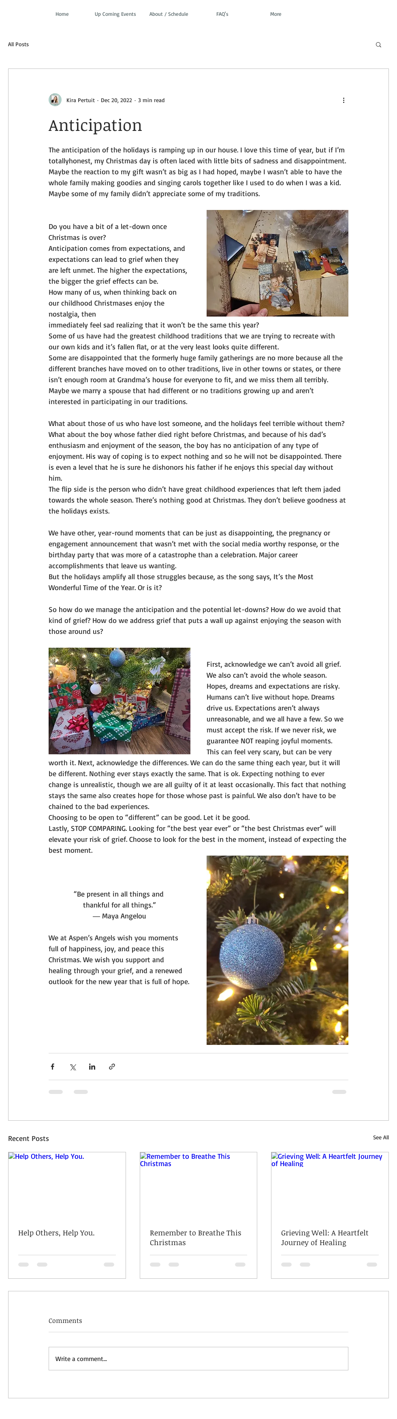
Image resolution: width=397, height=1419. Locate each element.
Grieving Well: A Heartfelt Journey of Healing (325, 1237)
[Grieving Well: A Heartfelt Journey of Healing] (329, 1185)
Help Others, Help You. (56, 1232)
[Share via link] (112, 1066)
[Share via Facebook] (52, 1066)
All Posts (18, 44)
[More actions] (343, 100)
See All (381, 1137)
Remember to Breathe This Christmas (195, 1237)
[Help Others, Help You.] (67, 1185)
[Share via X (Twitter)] (72, 1066)
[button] (378, 44)
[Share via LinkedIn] (92, 1066)
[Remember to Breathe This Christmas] (198, 1185)
